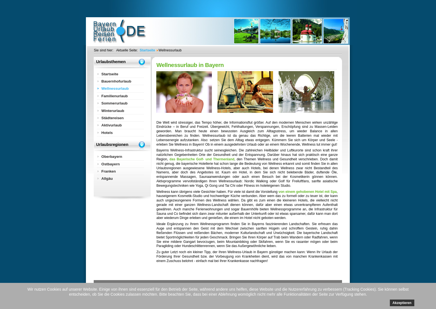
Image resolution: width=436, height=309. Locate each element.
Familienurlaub (114, 96)
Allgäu (107, 178)
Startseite (109, 74)
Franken (108, 171)
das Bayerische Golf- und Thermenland (202, 159)
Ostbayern (110, 164)
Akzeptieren (402, 303)
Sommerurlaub (114, 103)
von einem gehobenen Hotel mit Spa (307, 192)
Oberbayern (111, 156)
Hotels (107, 133)
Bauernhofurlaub (116, 81)
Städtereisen (112, 118)
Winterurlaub (112, 111)
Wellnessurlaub (115, 88)
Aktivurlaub (111, 125)
